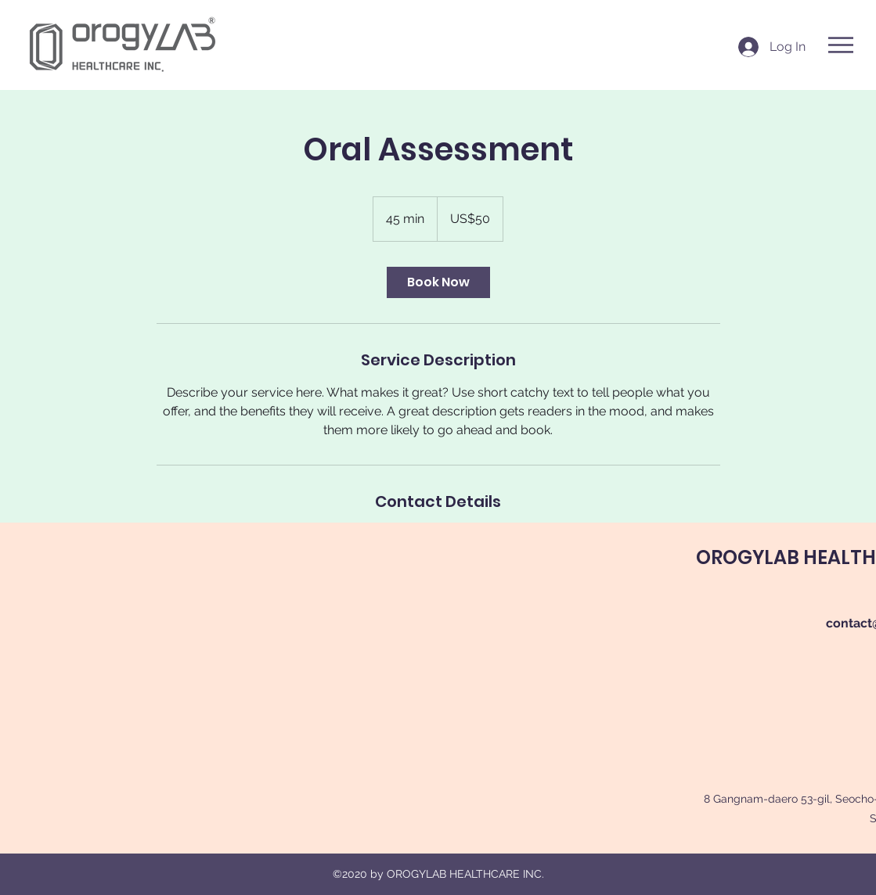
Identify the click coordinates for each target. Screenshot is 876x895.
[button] (840, 45)
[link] (438, 282)
